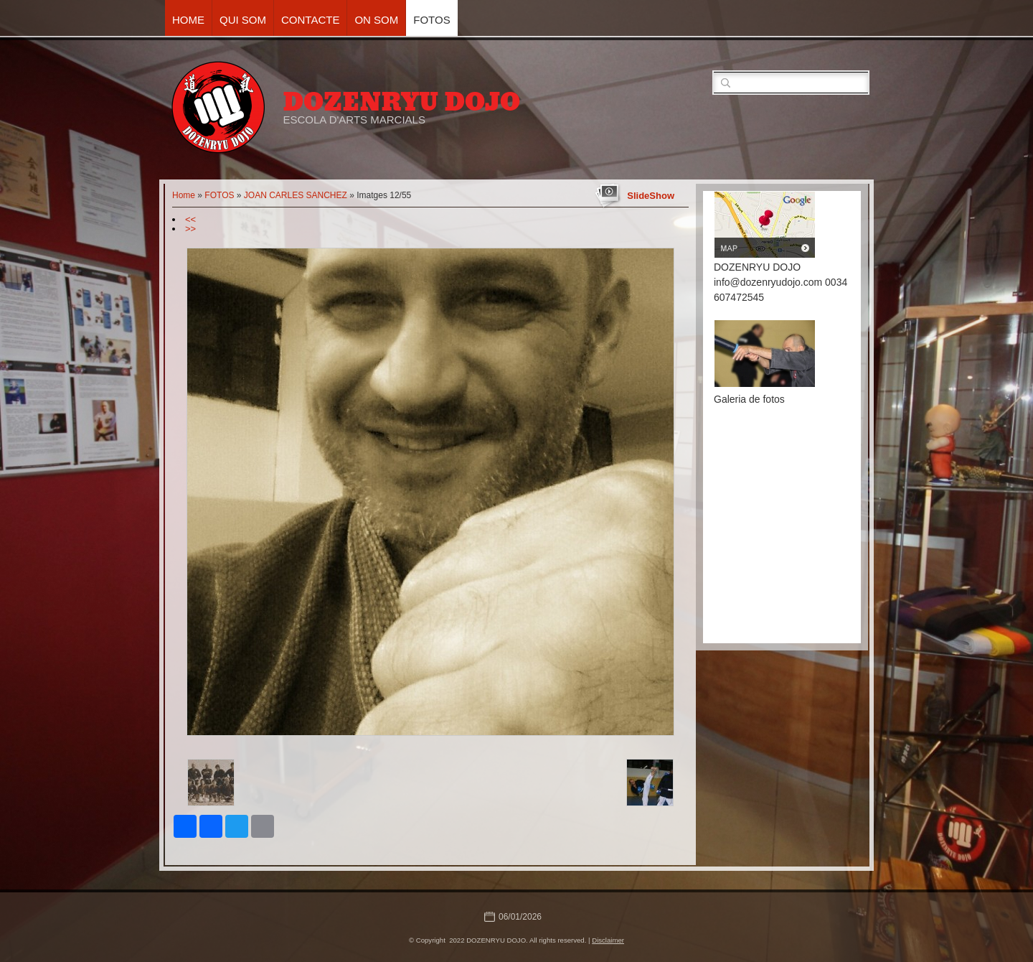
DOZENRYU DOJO (401, 102)
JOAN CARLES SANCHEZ (295, 195)
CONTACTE (310, 20)
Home (188, 20)
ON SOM (376, 20)
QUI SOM (243, 20)
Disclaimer (608, 940)
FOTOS (431, 20)
